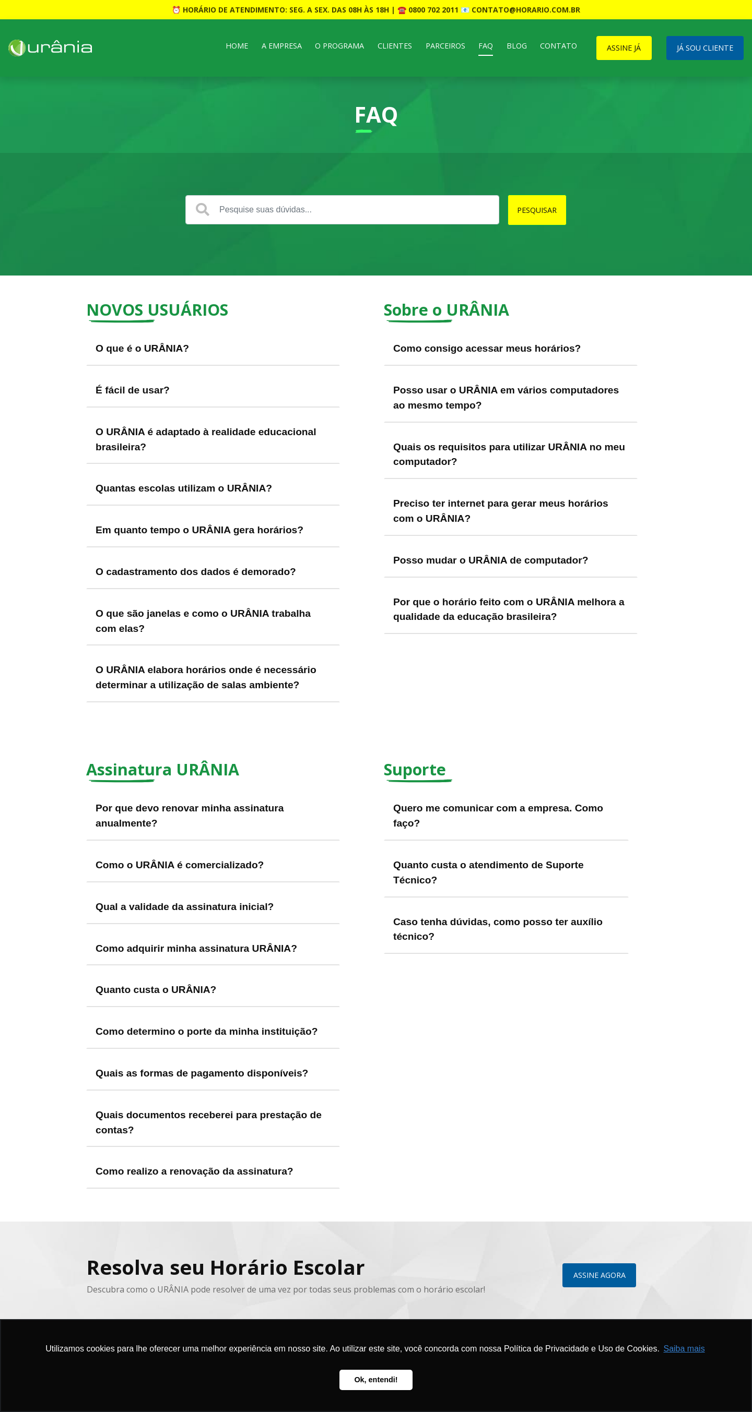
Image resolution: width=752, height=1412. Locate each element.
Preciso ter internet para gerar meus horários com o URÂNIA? (500, 511)
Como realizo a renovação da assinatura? (194, 1171)
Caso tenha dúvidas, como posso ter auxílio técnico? (498, 929)
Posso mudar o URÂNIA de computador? (490, 560)
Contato (558, 46)
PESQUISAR (537, 210)
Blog (517, 46)
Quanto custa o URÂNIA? (156, 989)
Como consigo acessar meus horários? (487, 348)
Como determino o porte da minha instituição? (207, 1031)
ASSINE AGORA (599, 1275)
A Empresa (282, 46)
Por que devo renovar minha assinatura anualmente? (190, 816)
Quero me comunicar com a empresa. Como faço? (498, 816)
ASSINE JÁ (624, 48)
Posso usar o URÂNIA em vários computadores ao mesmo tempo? (506, 398)
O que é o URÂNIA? (142, 348)
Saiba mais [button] (683, 1348)
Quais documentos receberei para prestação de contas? (209, 1122)
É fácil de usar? (133, 390)
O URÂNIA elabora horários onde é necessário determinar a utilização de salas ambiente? (206, 677)
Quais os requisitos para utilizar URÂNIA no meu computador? (509, 454)
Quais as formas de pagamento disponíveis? (202, 1073)
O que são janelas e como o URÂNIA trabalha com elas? (203, 621)
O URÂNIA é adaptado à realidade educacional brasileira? (206, 439)
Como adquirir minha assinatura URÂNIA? (196, 948)
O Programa (339, 46)
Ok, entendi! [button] (375, 1379)
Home (237, 46)
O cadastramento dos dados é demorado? (196, 571)
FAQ (485, 46)
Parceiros (445, 46)
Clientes (395, 46)
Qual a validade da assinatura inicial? (185, 906)
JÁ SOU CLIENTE (705, 48)
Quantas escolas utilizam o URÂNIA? (184, 488)
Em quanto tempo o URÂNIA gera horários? (199, 529)
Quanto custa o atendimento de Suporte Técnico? (488, 872)
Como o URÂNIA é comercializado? (180, 864)
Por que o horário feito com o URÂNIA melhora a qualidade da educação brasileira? (509, 609)
